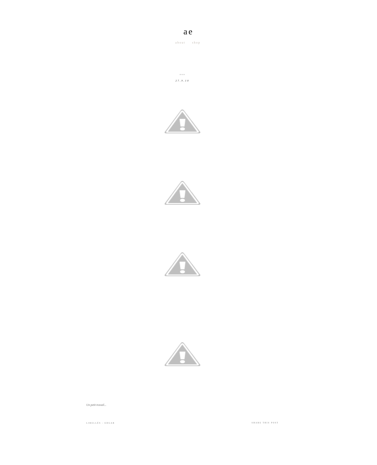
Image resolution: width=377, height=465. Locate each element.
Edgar (110, 423)
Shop (196, 42)
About (180, 42)
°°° (182, 75)
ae (188, 31)
